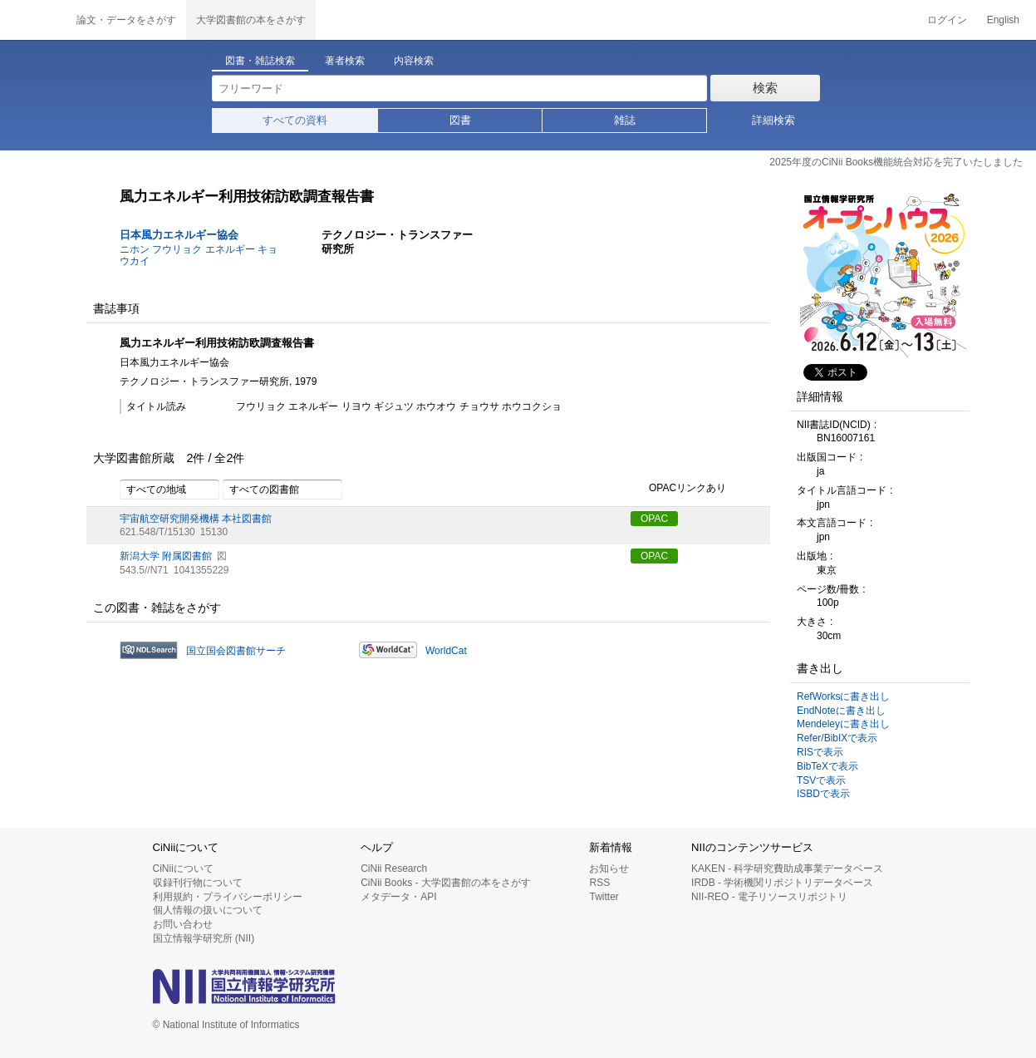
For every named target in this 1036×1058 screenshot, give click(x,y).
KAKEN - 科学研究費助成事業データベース (787, 868)
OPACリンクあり (678, 488)
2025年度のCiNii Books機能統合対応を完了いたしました (896, 162)
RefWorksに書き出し (843, 696)
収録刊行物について (198, 882)
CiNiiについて (183, 868)
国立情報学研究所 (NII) (204, 938)
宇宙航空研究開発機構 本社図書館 (196, 518)
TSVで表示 (821, 780)
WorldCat (446, 651)
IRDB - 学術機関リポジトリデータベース (782, 882)
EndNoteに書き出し (841, 710)
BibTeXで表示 (827, 766)
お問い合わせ (183, 924)
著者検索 (345, 60)
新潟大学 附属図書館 (166, 556)
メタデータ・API (398, 897)
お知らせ (609, 868)
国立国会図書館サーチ (236, 651)
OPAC (654, 518)
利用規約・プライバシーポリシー (227, 897)
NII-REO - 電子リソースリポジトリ (769, 897)
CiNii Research (394, 868)
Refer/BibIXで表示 (837, 738)
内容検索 (414, 60)
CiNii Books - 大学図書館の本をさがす (446, 882)
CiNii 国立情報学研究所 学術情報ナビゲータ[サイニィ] (33, 20)
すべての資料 (295, 120)
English (1003, 20)
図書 (460, 120)
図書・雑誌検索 (260, 60)
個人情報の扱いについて (208, 910)
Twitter (603, 897)
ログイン (947, 20)
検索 (765, 88)
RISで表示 (820, 752)
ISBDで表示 (823, 794)
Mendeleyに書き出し (843, 724)
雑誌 (625, 120)
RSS (599, 882)
